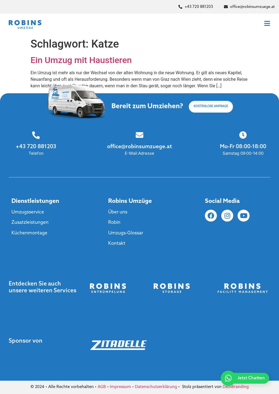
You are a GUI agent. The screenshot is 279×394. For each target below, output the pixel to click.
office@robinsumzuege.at (139, 147)
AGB (102, 387)
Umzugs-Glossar (125, 233)
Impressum (120, 387)
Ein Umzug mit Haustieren (81, 60)
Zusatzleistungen (29, 222)
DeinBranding (236, 387)
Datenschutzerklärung (156, 387)
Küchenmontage (29, 233)
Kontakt (116, 243)
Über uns (117, 212)
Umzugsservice (27, 212)
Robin (114, 222)
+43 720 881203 (36, 147)
